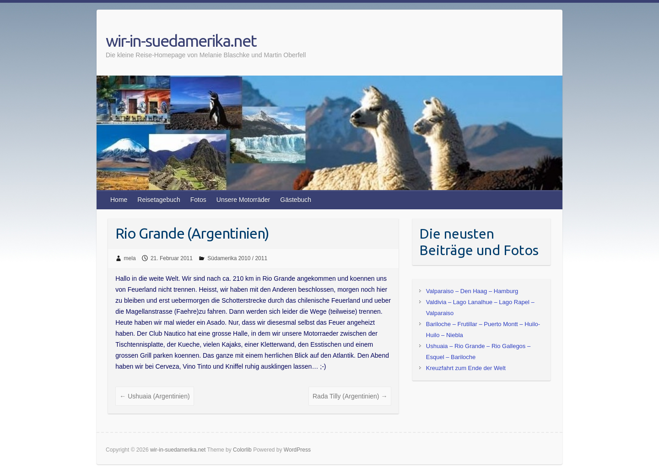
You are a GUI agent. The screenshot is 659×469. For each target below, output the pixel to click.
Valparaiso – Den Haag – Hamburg (472, 291)
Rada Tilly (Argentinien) (350, 396)
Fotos (198, 199)
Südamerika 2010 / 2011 (237, 258)
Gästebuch (295, 199)
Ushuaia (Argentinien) (154, 396)
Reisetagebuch (158, 199)
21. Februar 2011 (172, 258)
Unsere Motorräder (243, 199)
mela (130, 258)
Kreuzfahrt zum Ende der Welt (466, 368)
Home (118, 199)
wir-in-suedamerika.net (181, 40)
